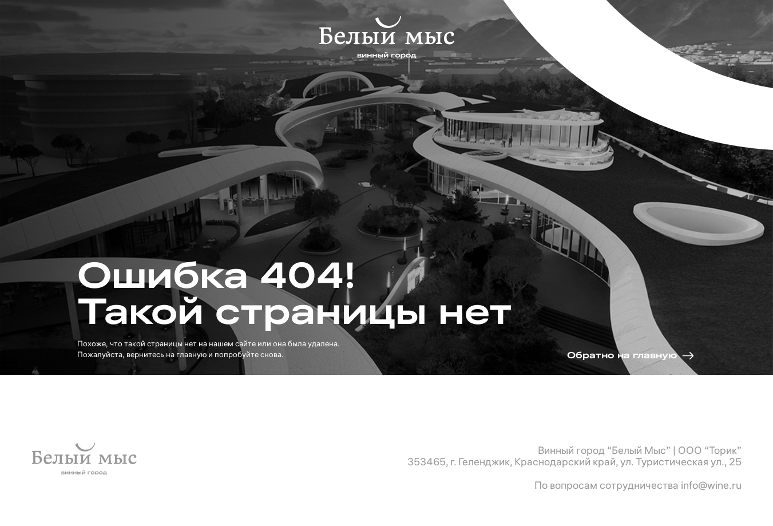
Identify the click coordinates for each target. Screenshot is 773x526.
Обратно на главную (622, 355)
